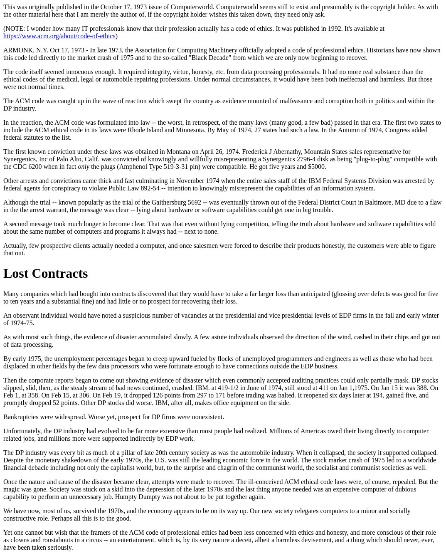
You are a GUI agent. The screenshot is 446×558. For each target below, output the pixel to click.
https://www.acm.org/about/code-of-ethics (59, 36)
